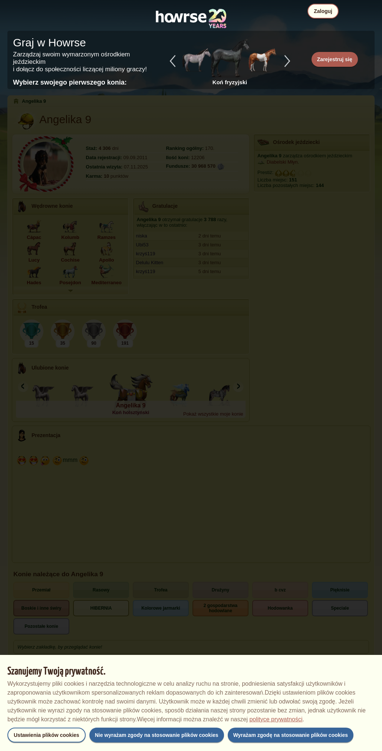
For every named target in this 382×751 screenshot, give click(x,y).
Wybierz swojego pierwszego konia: (70, 82)
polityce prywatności (275, 719)
